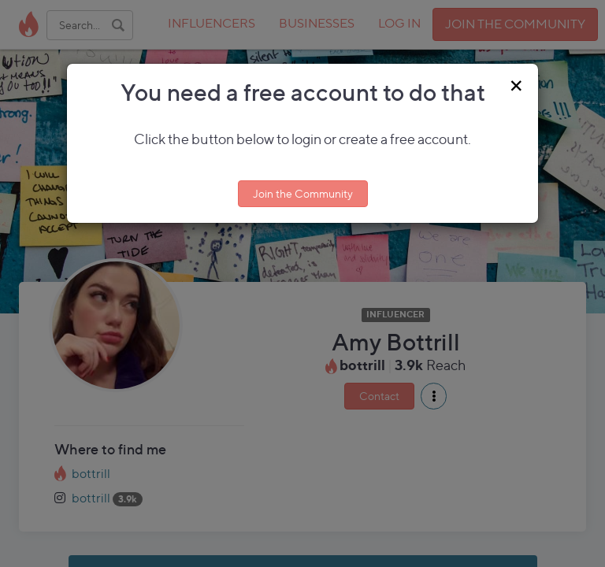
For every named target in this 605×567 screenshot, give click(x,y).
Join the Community (303, 193)
